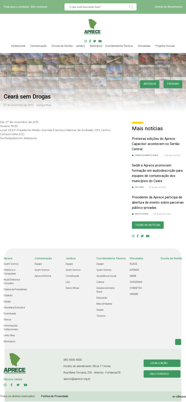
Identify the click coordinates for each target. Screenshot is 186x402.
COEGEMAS (136, 282)
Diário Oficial (72, 288)
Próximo (172, 84)
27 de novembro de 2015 (19, 105)
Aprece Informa (43, 276)
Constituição (72, 276)
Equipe (7, 302)
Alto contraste (39, 6)
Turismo (101, 316)
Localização (159, 363)
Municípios (9, 342)
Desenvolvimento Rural (106, 290)
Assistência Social (106, 276)
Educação (102, 298)
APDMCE (134, 270)
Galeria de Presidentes (15, 290)
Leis (68, 282)
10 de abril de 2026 (172, 155)
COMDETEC (136, 288)
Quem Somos (11, 264)
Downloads (10, 314)
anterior (148, 84)
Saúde (100, 310)
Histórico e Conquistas (10, 272)
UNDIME (134, 294)
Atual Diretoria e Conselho (12, 282)
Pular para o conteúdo (16, 6)
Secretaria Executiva (14, 308)
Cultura (100, 282)
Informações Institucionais (11, 328)
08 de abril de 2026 (162, 214)
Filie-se (7, 320)
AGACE (133, 264)
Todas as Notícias (149, 225)
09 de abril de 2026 (157, 187)
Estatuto (8, 296)
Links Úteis (9, 336)
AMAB (133, 276)
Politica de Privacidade (54, 396)
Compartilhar (43, 105)
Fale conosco (159, 374)
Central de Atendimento (168, 6)
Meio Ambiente (104, 304)
